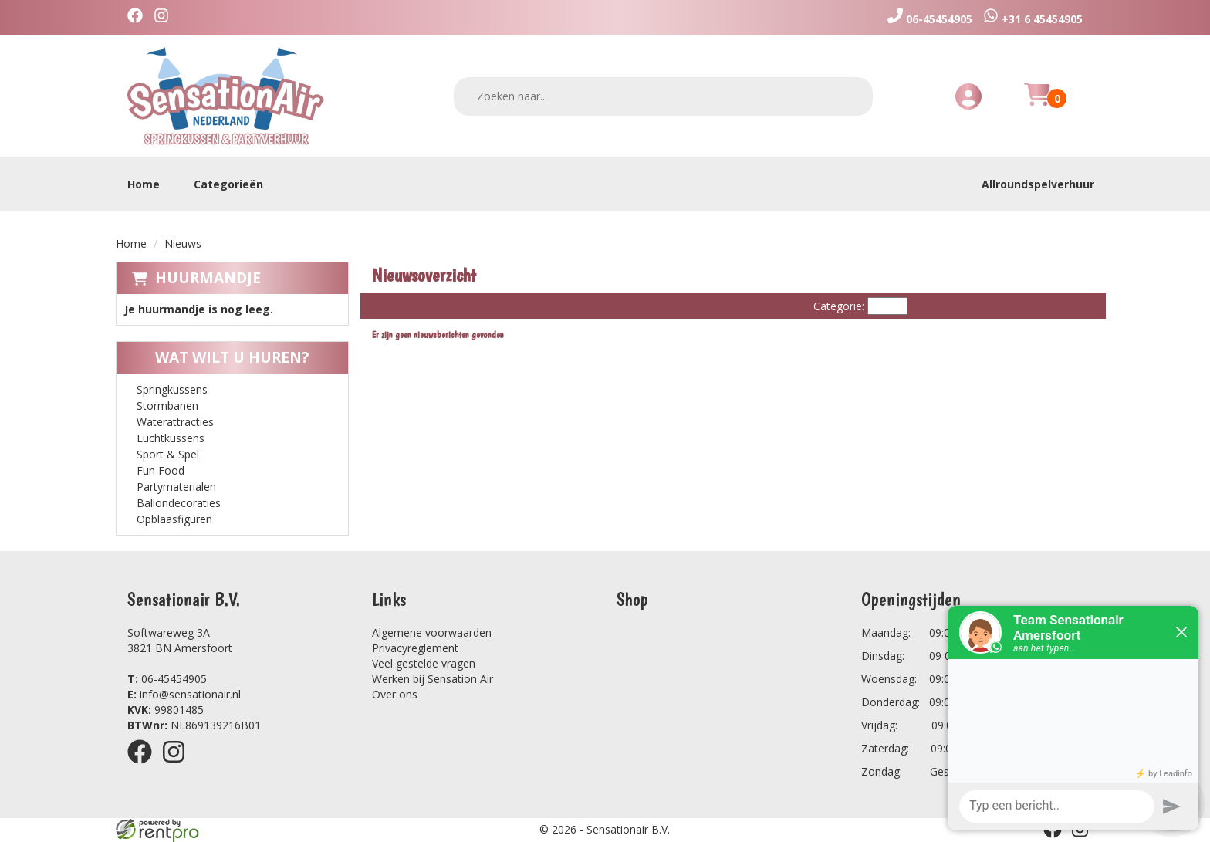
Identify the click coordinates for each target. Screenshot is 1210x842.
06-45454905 (167, 678)
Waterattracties (175, 421)
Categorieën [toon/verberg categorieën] (236, 184)
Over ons (394, 694)
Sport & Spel (168, 454)
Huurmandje (208, 278)
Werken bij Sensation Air (432, 678)
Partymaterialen (176, 486)
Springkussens (172, 389)
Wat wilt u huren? (220, 357)
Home (143, 184)
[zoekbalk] (664, 96)
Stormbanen (167, 405)
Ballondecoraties (179, 502)
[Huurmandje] (1037, 103)
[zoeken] (851, 96)
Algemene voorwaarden (432, 632)
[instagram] (165, 17)
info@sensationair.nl (184, 694)
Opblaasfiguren (174, 519)
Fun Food (160, 470)
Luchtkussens (170, 438)
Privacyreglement (415, 648)
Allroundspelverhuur (1038, 184)
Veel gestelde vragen (423, 663)
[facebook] (138, 17)
